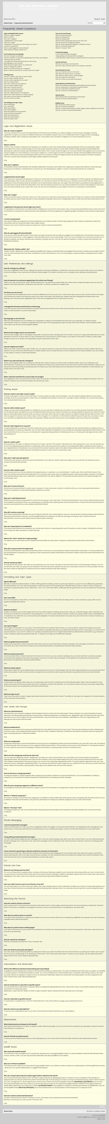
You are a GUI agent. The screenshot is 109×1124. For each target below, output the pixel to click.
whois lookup (54, 1080)
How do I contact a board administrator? (69, 110)
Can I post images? (10, 110)
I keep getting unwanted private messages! (69, 56)
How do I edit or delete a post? (13, 78)
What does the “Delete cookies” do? (15, 50)
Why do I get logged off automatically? (16, 48)
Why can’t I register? (10, 39)
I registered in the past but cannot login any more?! (20, 44)
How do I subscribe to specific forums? (68, 89)
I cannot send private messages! (66, 54)
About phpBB (52, 1056)
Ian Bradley (102, 1115)
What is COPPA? (9, 37)
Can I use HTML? (9, 106)
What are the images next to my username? (18, 65)
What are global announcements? (15, 111)
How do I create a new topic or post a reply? (18, 76)
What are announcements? (13, 113)
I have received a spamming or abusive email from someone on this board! (80, 58)
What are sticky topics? (11, 115)
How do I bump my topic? (12, 98)
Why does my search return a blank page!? (69, 75)
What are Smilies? (9, 108)
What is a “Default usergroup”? (65, 46)
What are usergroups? (63, 39)
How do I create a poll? (11, 82)
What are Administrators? (64, 35)
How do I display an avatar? (13, 67)
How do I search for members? (65, 77)
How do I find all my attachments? (66, 99)
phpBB (29, 325)
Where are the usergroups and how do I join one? (71, 41)
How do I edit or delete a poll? (13, 85)
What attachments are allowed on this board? (70, 97)
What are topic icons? (11, 119)
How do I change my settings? (13, 56)
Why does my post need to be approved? (17, 96)
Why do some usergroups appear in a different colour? (73, 44)
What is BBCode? (9, 104)
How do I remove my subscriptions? (67, 91)
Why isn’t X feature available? (65, 107)
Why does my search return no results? (68, 74)
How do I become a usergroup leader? (68, 42)
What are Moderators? (63, 37)
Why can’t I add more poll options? (15, 84)
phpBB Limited (63, 1053)
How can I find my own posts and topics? (69, 79)
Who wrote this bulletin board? (65, 105)
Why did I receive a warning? (13, 91)
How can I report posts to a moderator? (16, 93)
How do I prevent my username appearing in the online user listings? (26, 58)
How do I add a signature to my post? (16, 80)
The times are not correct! (12, 59)
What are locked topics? (11, 117)
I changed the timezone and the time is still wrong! (20, 61)
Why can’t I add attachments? (13, 89)
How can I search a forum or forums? (67, 72)
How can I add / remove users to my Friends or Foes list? (74, 66)
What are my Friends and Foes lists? (67, 64)
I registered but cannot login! (13, 41)
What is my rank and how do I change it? (17, 68)
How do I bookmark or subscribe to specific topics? (72, 87)
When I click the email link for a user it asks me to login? (21, 70)
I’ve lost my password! (11, 46)
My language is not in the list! (13, 63)
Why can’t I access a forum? (13, 87)
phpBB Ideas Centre (98, 1066)
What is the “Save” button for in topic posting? (18, 94)
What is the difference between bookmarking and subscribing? (76, 85)
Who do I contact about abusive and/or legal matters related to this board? (80, 108)
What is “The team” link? (63, 48)
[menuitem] (13, 19)
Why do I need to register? (12, 35)
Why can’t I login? (9, 42)
